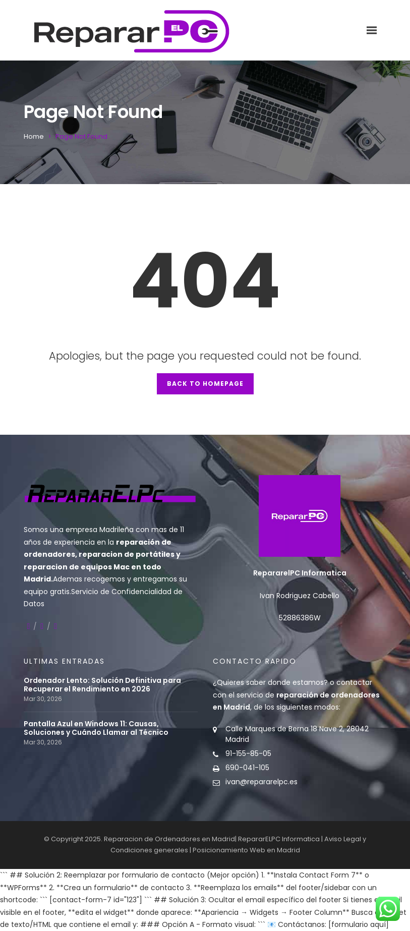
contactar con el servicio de (296, 694)
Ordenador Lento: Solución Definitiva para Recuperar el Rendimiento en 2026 (102, 684)
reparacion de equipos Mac (77, 567)
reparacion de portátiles (126, 554)
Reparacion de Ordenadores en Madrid (169, 839)
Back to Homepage (205, 383)
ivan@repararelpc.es (261, 782)
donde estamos (296, 682)
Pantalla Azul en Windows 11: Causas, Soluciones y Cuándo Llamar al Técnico (96, 728)
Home (34, 136)
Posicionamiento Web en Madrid (246, 850)
